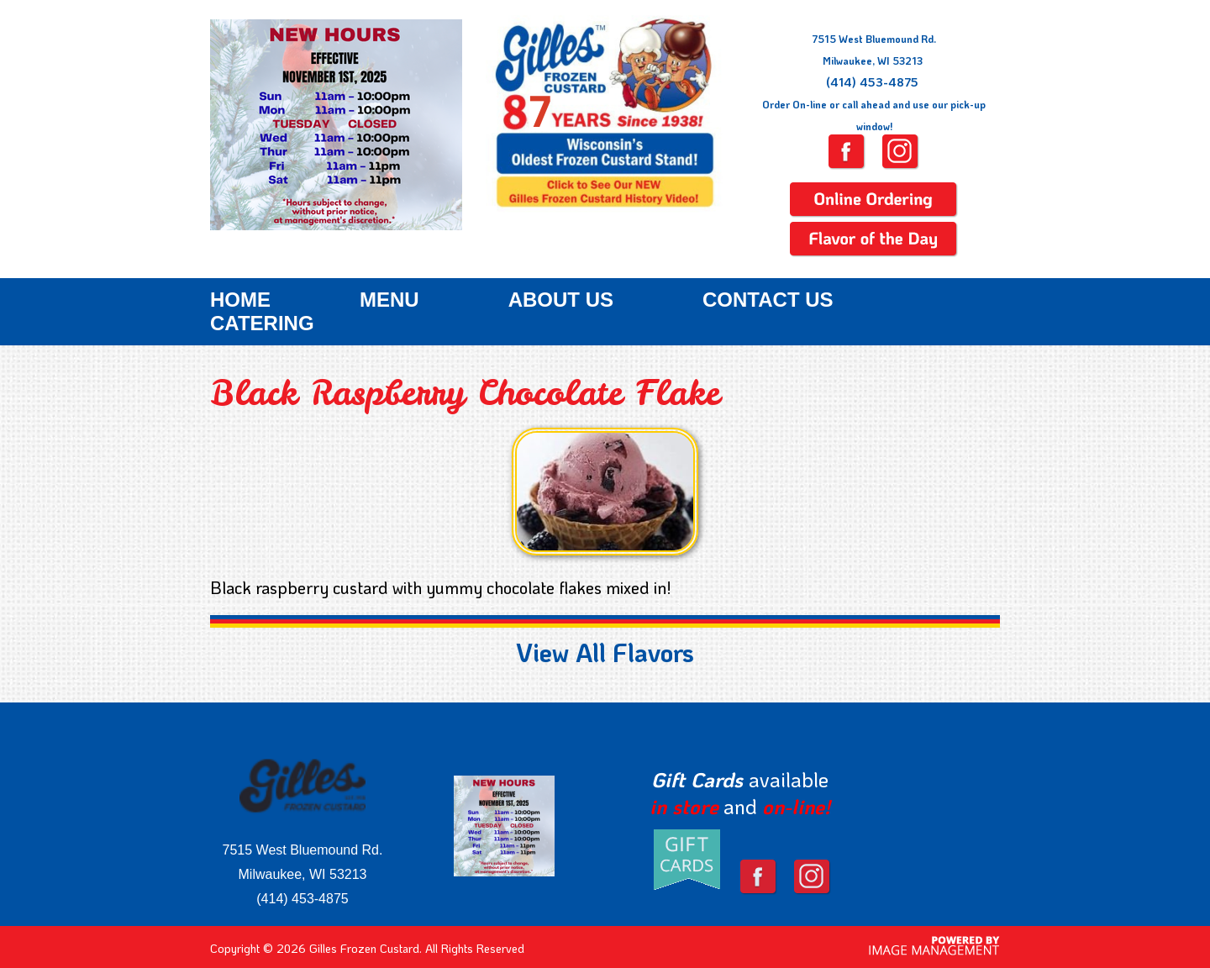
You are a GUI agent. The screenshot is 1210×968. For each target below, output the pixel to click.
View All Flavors (605, 652)
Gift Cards (697, 779)
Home (240, 299)
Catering (262, 323)
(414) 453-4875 (872, 82)
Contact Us (768, 299)
